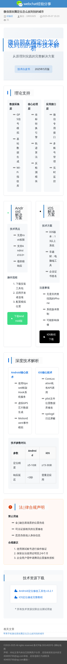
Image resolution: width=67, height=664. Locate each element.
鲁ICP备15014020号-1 (44, 645)
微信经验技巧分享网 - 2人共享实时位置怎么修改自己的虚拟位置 (33, 4)
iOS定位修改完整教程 (28, 597)
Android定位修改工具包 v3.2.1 (33, 591)
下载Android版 (17, 318)
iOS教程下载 (49, 337)
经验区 (8, 16)
